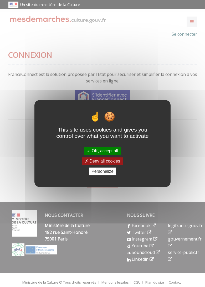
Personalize (102, 171)
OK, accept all (102, 151)
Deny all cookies (102, 161)
